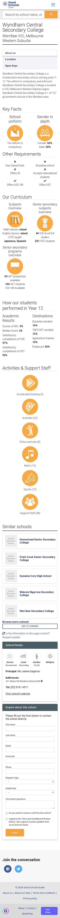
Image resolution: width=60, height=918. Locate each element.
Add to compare (30, 626)
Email (8, 745)
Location (10, 59)
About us (10, 52)
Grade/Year (11, 788)
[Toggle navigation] (53, 5)
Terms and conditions (44, 892)
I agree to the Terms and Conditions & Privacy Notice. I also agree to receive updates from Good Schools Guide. (29, 821)
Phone (8, 767)
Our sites (48, 911)
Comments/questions (16, 799)
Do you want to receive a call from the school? (30, 813)
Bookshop (27, 913)
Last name (10, 735)
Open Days (11, 65)
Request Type (12, 777)
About (21, 908)
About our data (22, 892)
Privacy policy (30, 898)
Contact (31, 908)
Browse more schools (15, 621)
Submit (15, 832)
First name (10, 724)
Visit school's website (18, 693)
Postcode (10, 756)
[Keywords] (23, 14)
